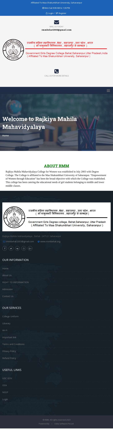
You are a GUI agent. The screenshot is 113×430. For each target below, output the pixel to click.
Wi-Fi (4, 330)
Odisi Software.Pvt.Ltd (64, 423)
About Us (7, 275)
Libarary (6, 323)
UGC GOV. (7, 378)
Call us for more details (56, 75)
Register (61, 13)
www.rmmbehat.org (50, 241)
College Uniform (10, 316)
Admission (7, 289)
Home (5, 135)
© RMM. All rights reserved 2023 (57, 420)
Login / (50, 13)
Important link (9, 337)
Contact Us (7, 296)
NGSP (5, 392)
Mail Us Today (56, 26)
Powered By (44, 423)
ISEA (4, 385)
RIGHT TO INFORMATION (15, 282)
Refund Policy (9, 358)
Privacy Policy (9, 351)
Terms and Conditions (13, 344)
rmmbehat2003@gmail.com (20, 241)
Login (5, 399)
